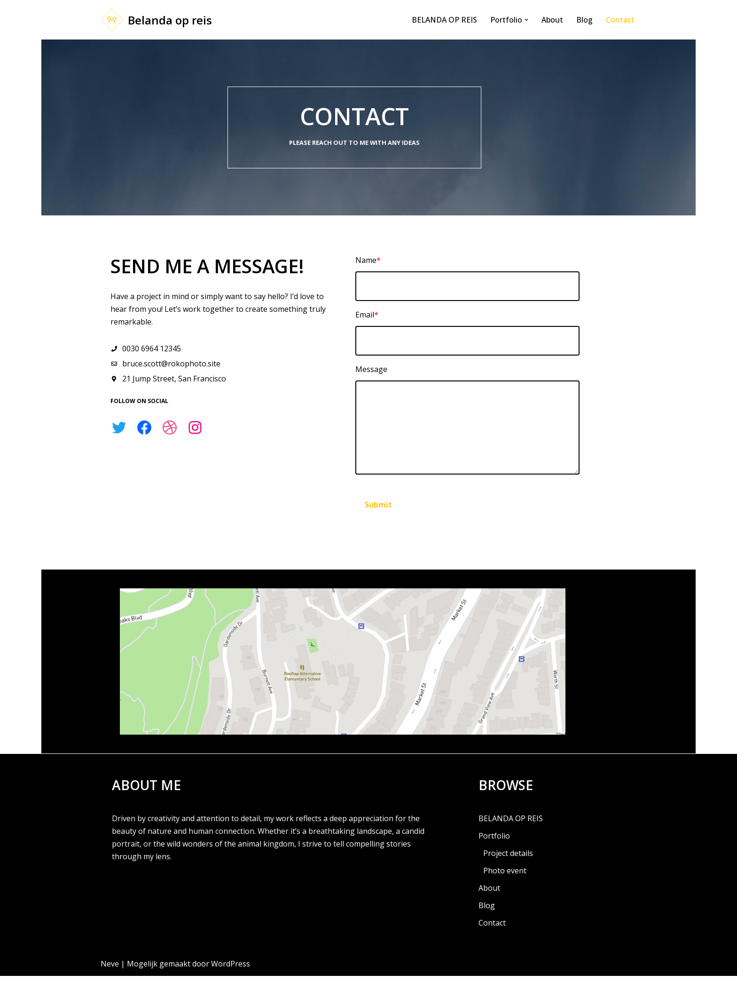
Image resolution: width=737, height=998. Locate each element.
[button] (526, 20)
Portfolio (494, 858)
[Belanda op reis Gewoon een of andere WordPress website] (156, 19)
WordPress (230, 986)
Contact (620, 20)
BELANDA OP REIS (444, 20)
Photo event (504, 892)
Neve (110, 986)
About (552, 20)
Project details (508, 875)
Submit (402, 507)
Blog (584, 20)
